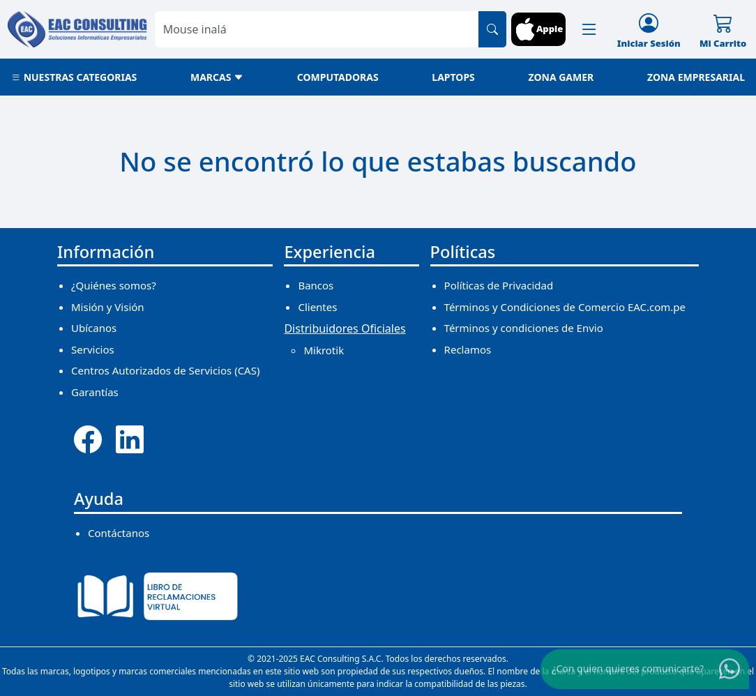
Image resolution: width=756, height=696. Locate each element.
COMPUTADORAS (338, 77)
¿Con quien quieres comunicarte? (628, 668)
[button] (589, 29)
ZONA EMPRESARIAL (696, 77)
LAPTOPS (453, 77)
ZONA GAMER (561, 77)
